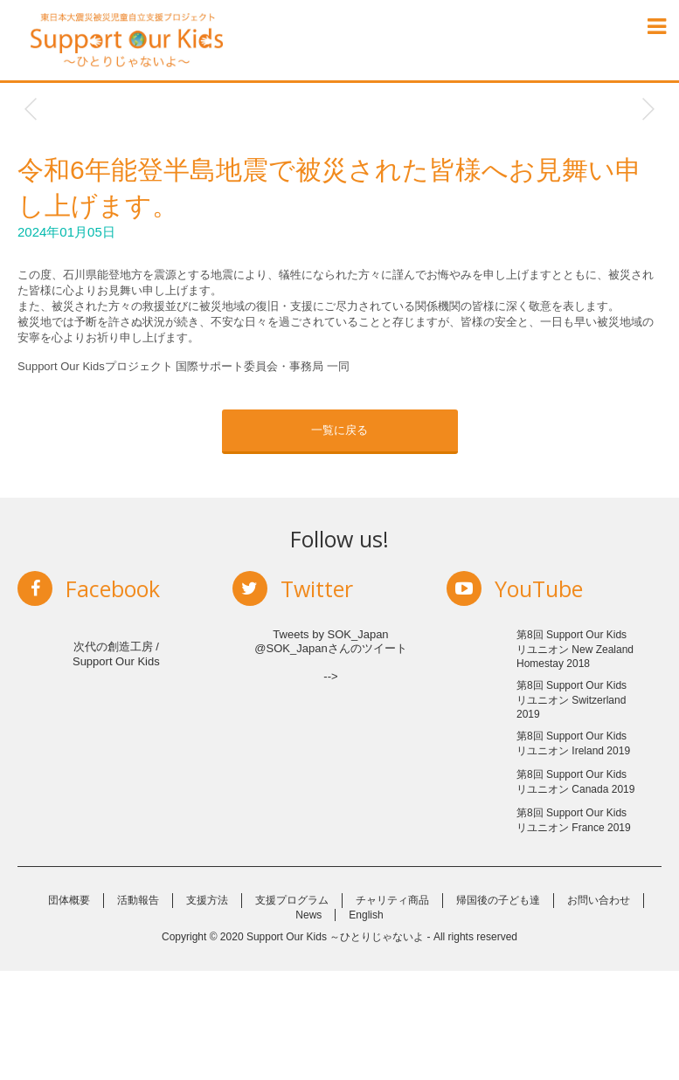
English (366, 1024)
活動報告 (138, 1009)
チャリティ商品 (392, 1009)
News (308, 1024)
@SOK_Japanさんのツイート (330, 648)
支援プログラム (292, 1009)
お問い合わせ (598, 1009)
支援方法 (207, 1009)
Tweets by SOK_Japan (330, 634)
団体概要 (69, 1009)
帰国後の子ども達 (498, 1009)
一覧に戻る (339, 430)
